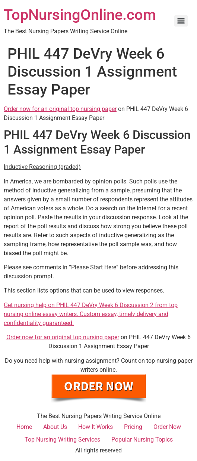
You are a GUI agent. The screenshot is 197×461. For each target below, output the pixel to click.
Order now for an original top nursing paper (60, 108)
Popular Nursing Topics (142, 439)
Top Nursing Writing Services (62, 439)
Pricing (133, 426)
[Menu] (181, 21)
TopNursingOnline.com (80, 15)
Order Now (167, 426)
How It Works (95, 426)
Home (24, 426)
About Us (55, 426)
